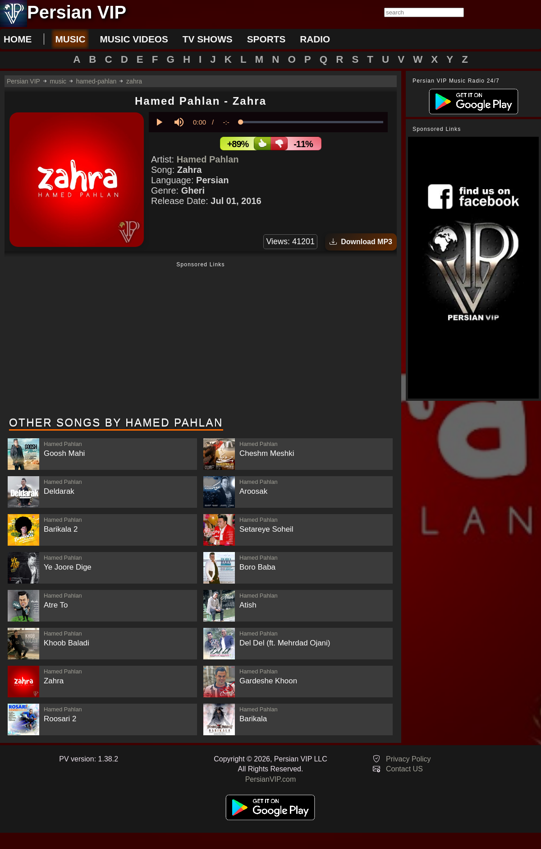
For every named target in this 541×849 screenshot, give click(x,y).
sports (266, 39)
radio (315, 39)
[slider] (312, 122)
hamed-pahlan (96, 81)
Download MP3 (361, 242)
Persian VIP (23, 81)
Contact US (404, 769)
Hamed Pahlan (208, 159)
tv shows (208, 39)
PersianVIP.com (270, 779)
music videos (134, 39)
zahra (134, 81)
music (70, 39)
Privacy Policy (408, 759)
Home (18, 39)
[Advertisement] (201, 340)
